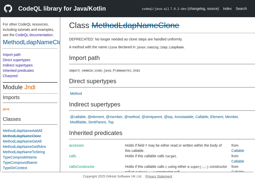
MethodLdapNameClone (36, 42)
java (6, 109)
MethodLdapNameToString (24, 152)
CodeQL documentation (34, 35)
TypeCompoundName (20, 163)
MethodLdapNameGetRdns (24, 147)
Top (111, 122)
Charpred (10, 76)
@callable (78, 117)
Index (227, 9)
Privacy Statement (158, 176)
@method (132, 117)
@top (168, 117)
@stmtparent (152, 117)
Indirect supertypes (18, 65)
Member (231, 117)
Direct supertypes (16, 60)
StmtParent (97, 122)
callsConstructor (81, 167)
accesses (76, 145)
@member (114, 117)
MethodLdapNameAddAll (22, 131)
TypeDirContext (15, 168)
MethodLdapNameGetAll (22, 141)
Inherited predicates (18, 71)
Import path (12, 55)
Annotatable (184, 117)
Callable (201, 117)
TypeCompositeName (20, 157)
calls (72, 156)
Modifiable (78, 122)
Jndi (29, 87)
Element (216, 117)
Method (76, 94)
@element (96, 117)
